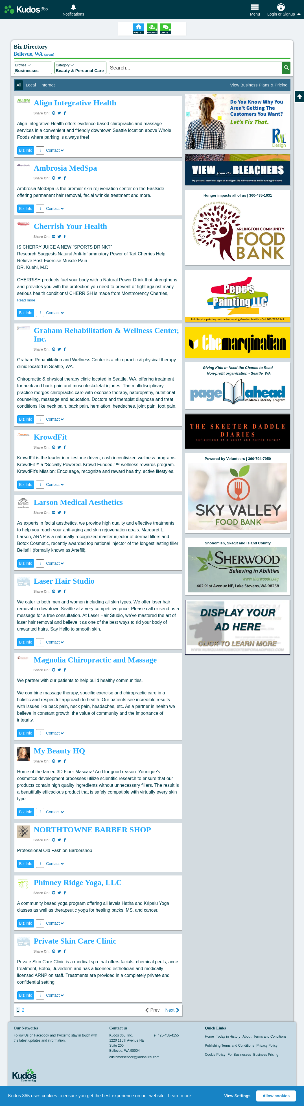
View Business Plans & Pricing (258, 84)
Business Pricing (265, 1055)
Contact (55, 150)
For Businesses (239, 1055)
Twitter (27, 1049)
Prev (152, 1010)
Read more (26, 300)
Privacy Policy (266, 1046)
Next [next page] (172, 1010)
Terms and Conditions (270, 1036)
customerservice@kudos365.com (134, 1057)
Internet (47, 84)
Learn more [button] (179, 1095)
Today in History (228, 1036)
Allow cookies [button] (276, 1096)
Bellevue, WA (34, 54)
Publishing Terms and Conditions (229, 1046)
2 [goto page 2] (23, 1010)
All (19, 84)
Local (31, 84)
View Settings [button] (237, 1096)
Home (209, 1036)
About (246, 1036)
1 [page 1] (18, 1010)
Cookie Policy (215, 1055)
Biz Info (25, 150)
